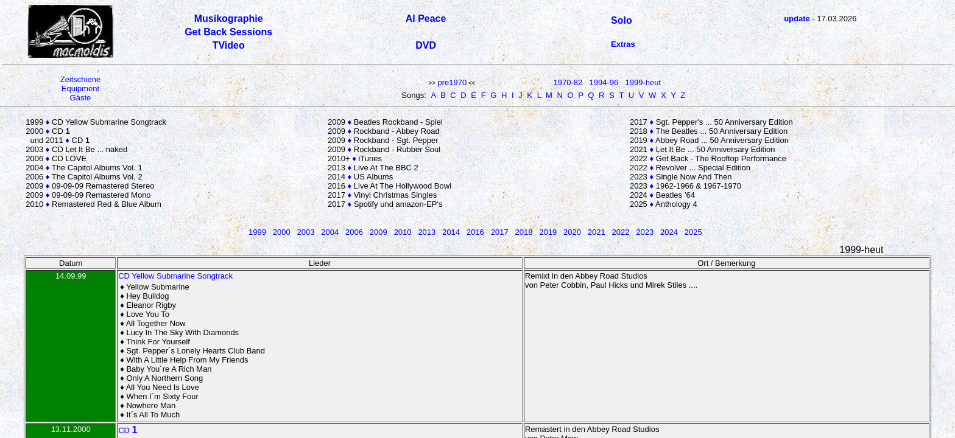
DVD (425, 45)
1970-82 (568, 82)
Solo (621, 20)
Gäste (80, 97)
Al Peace (426, 18)
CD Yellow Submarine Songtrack (175, 275)
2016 (475, 232)
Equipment (80, 88)
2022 (621, 232)
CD (127, 430)
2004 (330, 232)
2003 (306, 232)
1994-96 (604, 82)
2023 (645, 232)
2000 (282, 232)
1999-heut (643, 82)
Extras (623, 44)
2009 (378, 232)
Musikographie (228, 18)
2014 (451, 232)
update (797, 18)
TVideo (229, 45)
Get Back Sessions (228, 32)
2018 (523, 232)
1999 (257, 232)
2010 (403, 232)
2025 (693, 232)
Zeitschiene (80, 79)
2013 (426, 232)
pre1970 (452, 82)
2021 (596, 232)
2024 (669, 232)
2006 (354, 232)
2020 (572, 232)
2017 (500, 232)
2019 (548, 232)
